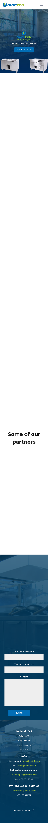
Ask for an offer (24, 49)
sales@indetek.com (27, 765)
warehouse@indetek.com (24, 791)
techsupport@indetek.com (24, 775)
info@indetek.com (31, 761)
